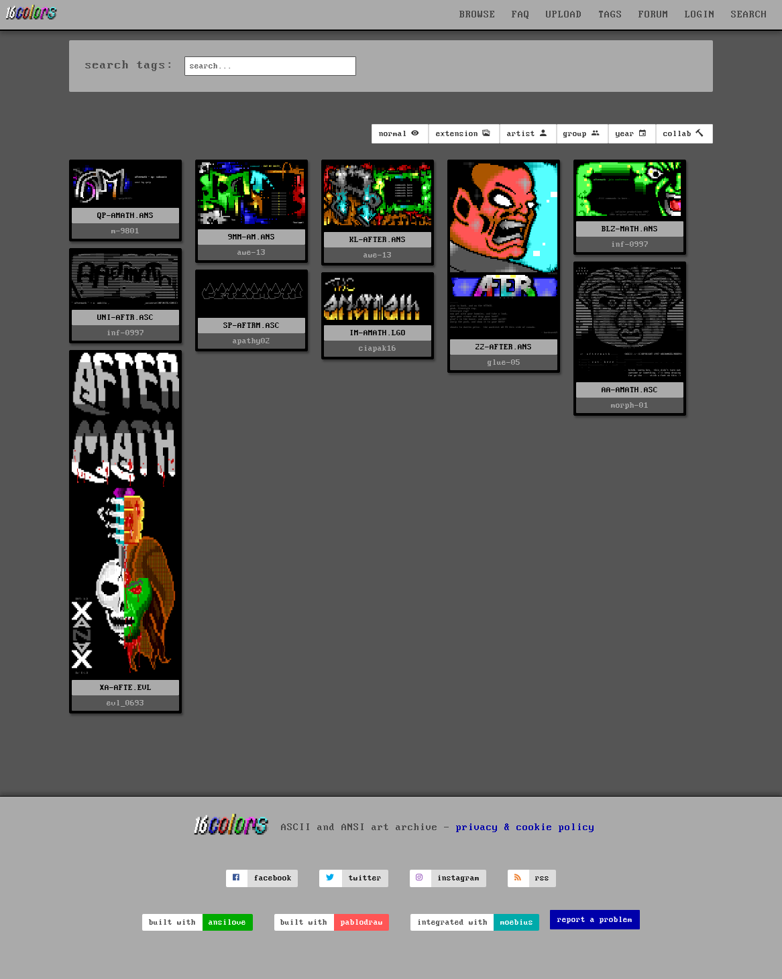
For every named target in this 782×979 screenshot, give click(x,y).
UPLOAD (564, 14)
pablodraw (362, 922)
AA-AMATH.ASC (630, 390)
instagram (458, 878)
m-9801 (125, 231)
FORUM (653, 14)
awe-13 (251, 252)
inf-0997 (630, 244)
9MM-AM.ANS (251, 237)
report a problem (594, 919)
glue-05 (504, 362)
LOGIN (700, 14)
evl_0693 (125, 703)
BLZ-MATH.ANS (630, 229)
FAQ (521, 14)
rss (542, 878)
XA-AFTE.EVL (126, 687)
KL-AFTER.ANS (377, 239)
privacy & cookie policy (525, 826)
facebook (273, 878)
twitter (365, 878)
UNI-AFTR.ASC (125, 317)
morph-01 (630, 405)
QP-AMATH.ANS (125, 215)
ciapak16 (377, 348)
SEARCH (749, 14)
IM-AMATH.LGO (377, 333)
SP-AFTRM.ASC (251, 325)
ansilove (227, 922)
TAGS (610, 14)
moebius (516, 922)
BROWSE (477, 14)
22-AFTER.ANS (504, 347)
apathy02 (251, 341)
